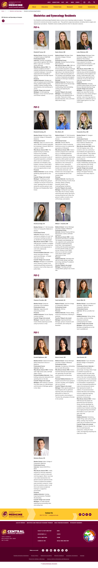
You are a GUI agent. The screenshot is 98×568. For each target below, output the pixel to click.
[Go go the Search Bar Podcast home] (66, 550)
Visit (62, 2)
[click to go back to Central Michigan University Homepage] (84, 2)
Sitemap (82, 555)
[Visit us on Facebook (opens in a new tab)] (43, 550)
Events (77, 2)
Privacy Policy (34, 555)
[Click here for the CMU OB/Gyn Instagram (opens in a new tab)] (3, 27)
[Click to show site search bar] (94, 2)
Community (91, 7)
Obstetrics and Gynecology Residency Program (40, 522)
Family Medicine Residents (61, 522)
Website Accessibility (46, 555)
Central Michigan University (49, 563)
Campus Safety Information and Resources (58, 559)
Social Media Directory (63, 540)
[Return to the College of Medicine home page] (13, 4)
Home (3, 11)
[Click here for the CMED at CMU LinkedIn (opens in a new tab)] (90, 514)
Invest (80, 7)
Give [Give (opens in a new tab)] (67, 2)
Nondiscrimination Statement (21, 555)
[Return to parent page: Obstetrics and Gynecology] (3, 18)
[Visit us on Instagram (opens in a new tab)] (55, 550)
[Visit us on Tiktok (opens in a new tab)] (58, 550)
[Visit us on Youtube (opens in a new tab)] (51, 550)
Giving (58, 537)
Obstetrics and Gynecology (16, 11)
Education (45, 7)
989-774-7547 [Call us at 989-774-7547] (43, 515)
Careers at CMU (42, 540)
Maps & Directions (42, 537)
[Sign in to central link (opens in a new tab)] (89, 2)
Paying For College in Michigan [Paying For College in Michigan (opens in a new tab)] (37, 559)
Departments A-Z (42, 534)
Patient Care (57, 7)
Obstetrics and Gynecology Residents (13, 17)
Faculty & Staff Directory (45, 530)
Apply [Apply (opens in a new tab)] (49, 2)
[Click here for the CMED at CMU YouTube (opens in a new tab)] (83, 514)
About (34, 7)
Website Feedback (59, 555)
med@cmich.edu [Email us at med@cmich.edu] (53, 515)
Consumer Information (72, 555)
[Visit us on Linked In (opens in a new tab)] (62, 550)
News (72, 2)
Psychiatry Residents (76, 522)
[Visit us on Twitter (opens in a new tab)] (47, 550)
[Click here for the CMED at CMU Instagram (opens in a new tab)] (86, 514)
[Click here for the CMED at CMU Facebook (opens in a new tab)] (80, 514)
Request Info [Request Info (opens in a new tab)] (56, 2)
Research (70, 7)
